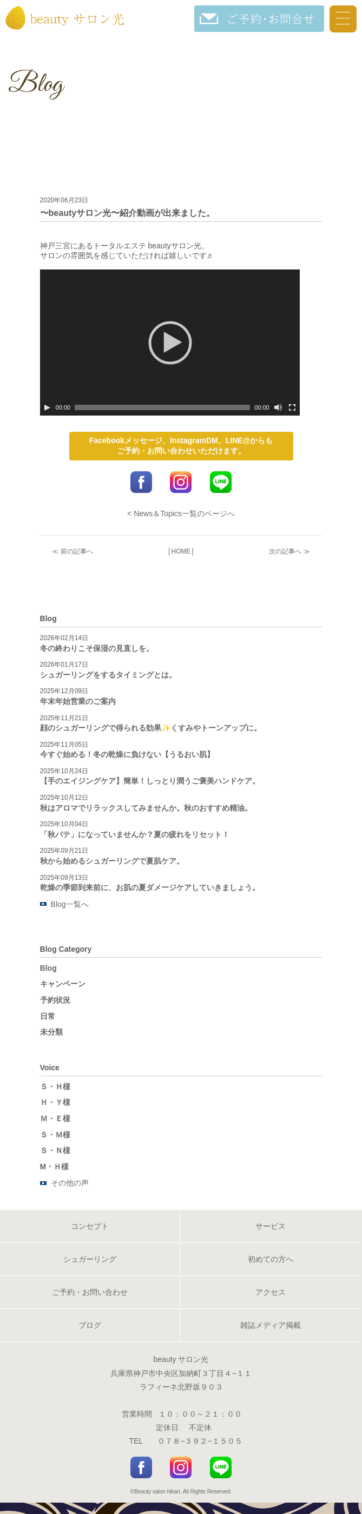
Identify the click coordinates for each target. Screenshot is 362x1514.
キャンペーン (62, 983)
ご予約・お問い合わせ (90, 1292)
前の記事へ (77, 551)
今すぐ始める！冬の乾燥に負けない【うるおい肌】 (127, 754)
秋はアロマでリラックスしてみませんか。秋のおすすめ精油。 (146, 808)
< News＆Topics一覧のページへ (181, 513)
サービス (270, 1226)
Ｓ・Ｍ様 (55, 1134)
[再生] (47, 407)
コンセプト (90, 1226)
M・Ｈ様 (54, 1166)
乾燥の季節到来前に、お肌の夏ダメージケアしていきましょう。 (150, 887)
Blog (48, 968)
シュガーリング (89, 1259)
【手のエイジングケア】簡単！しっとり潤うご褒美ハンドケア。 (150, 780)
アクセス (270, 1292)
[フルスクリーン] (292, 407)
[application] (170, 342)
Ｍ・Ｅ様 (55, 1118)
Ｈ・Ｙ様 (55, 1102)
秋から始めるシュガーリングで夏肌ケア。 (112, 861)
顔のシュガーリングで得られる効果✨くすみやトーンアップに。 (150, 727)
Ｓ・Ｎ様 (55, 1150)
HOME (181, 551)
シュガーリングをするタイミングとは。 (108, 674)
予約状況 (55, 1000)
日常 (47, 1016)
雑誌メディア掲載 (270, 1325)
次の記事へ (285, 551)
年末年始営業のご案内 (78, 701)
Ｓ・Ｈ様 (55, 1086)
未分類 (51, 1032)
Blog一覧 (66, 904)
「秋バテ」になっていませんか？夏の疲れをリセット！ (134, 834)
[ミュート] (278, 407)
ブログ (89, 1325)
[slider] (162, 407)
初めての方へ (270, 1259)
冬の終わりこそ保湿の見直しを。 (97, 648)
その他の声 (70, 1183)
